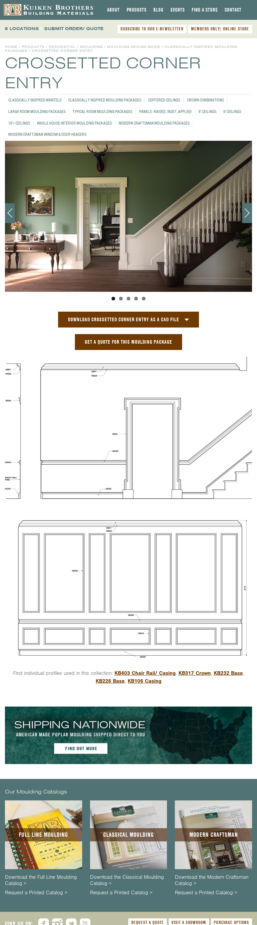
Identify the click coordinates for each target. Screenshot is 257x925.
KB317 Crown (194, 673)
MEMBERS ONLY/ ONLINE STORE (220, 29)
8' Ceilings (207, 111)
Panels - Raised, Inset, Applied (165, 111)
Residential (62, 47)
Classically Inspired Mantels (34, 100)
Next (247, 213)
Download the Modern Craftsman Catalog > (211, 880)
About (113, 10)
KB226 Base (110, 681)
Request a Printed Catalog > (36, 893)
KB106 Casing (144, 681)
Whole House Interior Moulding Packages (74, 123)
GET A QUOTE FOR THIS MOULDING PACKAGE (128, 341)
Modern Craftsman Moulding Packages (154, 123)
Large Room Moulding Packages (37, 111)
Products (136, 10)
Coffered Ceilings (164, 100)
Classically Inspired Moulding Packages (104, 100)
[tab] (113, 10)
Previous (10, 213)
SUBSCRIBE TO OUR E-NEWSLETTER (151, 29)
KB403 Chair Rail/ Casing (145, 673)
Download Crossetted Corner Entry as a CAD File (123, 319)
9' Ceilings (232, 111)
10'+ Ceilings (19, 123)
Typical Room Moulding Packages (102, 111)
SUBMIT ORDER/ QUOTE (74, 28)
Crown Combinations (205, 100)
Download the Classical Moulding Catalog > (127, 880)
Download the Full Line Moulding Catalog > (41, 880)
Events (178, 10)
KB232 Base (228, 673)
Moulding (91, 47)
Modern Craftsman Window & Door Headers (47, 134)
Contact (233, 10)
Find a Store (205, 10)
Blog (158, 10)
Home (11, 47)
